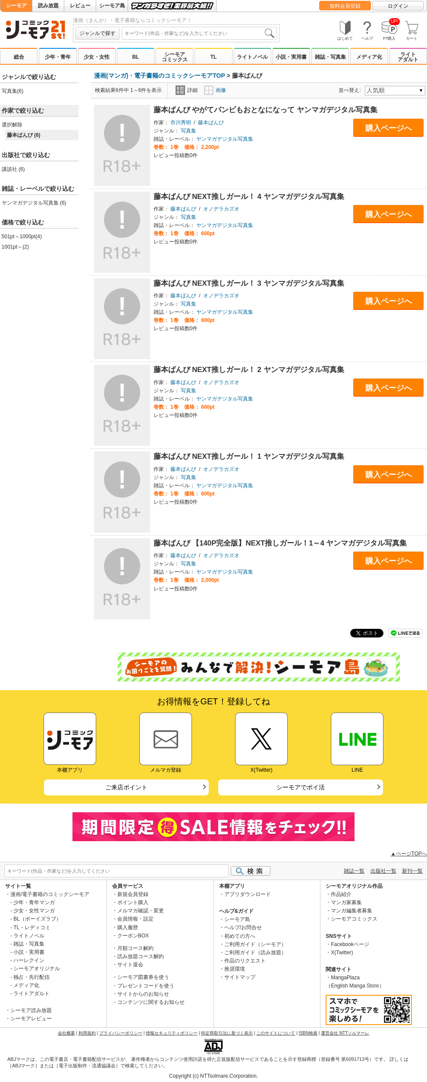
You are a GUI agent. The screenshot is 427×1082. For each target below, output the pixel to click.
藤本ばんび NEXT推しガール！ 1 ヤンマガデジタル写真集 (249, 456)
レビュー (80, 6)
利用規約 (87, 1033)
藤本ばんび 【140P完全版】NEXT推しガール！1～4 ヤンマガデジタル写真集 (280, 543)
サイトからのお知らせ (143, 994)
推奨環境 (234, 969)
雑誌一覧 (354, 871)
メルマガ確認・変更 (140, 911)
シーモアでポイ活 (300, 787)
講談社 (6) (13, 169)
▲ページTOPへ (409, 854)
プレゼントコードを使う (145, 986)
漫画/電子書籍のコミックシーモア (49, 894)
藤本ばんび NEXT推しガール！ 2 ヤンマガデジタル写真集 (249, 370)
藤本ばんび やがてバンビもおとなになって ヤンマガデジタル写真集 (265, 110)
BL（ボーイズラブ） (37, 919)
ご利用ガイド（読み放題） (255, 953)
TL (213, 57)
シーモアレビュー (31, 1019)
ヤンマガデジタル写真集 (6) (34, 203)
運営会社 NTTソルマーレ (345, 1033)
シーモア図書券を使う (143, 977)
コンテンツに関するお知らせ (151, 1002)
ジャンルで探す (97, 33)
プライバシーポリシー (120, 1033)
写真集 (188, 131)
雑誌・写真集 (330, 57)
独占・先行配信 (31, 977)
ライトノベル (252, 57)
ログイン (398, 6)
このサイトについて (275, 1033)
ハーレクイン (28, 960)
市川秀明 (180, 123)
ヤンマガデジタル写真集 (224, 139)
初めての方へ (239, 936)
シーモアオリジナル (36, 968)
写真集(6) (13, 91)
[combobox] (199, 33)
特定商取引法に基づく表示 (227, 1033)
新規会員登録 (132, 894)
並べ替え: (351, 90)
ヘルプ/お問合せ (243, 927)
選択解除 (12, 125)
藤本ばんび (211, 123)
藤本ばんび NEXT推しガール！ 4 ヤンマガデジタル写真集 (249, 196)
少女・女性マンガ (34, 911)
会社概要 (66, 1033)
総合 (19, 57)
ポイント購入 (132, 902)
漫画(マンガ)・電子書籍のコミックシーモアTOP (159, 75)
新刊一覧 (412, 871)
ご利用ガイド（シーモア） (255, 944)
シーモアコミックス (175, 57)
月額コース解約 (135, 948)
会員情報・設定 (135, 919)
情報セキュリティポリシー (172, 1033)
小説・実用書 (291, 57)
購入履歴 (127, 927)
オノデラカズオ (221, 209)
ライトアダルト (408, 57)
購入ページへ (388, 128)
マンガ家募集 (346, 902)
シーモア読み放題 (31, 1010)
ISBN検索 (308, 1033)
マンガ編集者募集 (351, 911)
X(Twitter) (342, 953)
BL (135, 57)
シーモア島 (112, 6)
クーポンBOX (133, 936)
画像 (215, 90)
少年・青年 (58, 57)
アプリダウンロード (247, 894)
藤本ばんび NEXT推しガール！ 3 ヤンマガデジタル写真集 (249, 283)
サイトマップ (239, 977)
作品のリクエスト (245, 961)
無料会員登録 (345, 6)
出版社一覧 (383, 871)
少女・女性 (97, 57)
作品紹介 (341, 894)
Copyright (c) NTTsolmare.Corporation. (213, 1076)
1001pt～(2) (15, 247)
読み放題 (48, 6)
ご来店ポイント (126, 787)
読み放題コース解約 (140, 956)
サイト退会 (130, 965)
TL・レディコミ (31, 927)
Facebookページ (350, 944)
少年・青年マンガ (34, 902)
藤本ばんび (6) (24, 135)
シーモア (16, 6)
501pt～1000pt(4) (22, 236)
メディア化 (369, 57)
